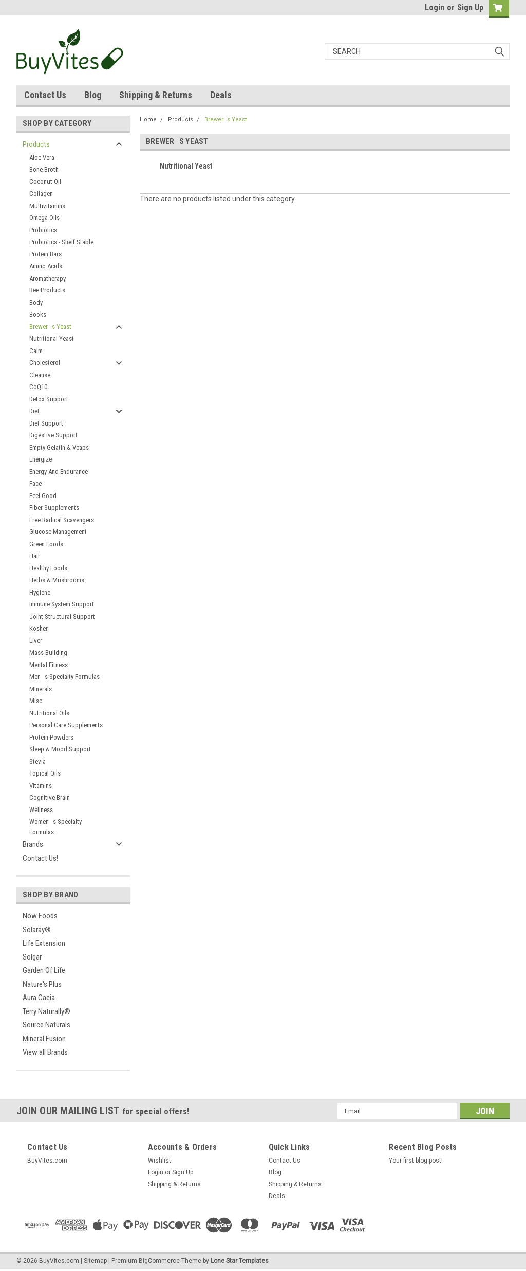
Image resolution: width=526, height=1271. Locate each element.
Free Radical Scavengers (61, 520)
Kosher (38, 628)
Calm (36, 351)
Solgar (32, 957)
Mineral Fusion (44, 1038)
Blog (92, 94)
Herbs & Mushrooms (56, 580)
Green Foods (46, 544)
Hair (34, 556)
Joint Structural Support (62, 616)
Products (36, 144)
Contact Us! (40, 858)
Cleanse (39, 375)
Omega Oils (44, 218)
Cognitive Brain (49, 797)
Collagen (41, 193)
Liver (35, 640)
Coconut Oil (45, 182)
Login (434, 7)
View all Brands (45, 1052)
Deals (221, 94)
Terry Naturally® (46, 1011)
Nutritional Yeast (51, 338)
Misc (35, 701)
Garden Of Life (44, 970)
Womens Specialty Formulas (55, 827)
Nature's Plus (42, 984)
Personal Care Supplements (66, 725)
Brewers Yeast (50, 326)
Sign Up (470, 7)
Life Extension (44, 943)
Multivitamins (47, 206)
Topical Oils (45, 773)
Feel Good (43, 496)
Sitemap (95, 1260)
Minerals (40, 689)
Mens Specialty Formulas (64, 676)
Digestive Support (53, 435)
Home (148, 119)
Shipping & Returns (155, 94)
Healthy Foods (48, 568)
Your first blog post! (416, 1160)
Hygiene (39, 592)
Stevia (37, 761)
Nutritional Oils (49, 713)
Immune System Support (61, 604)
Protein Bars (45, 254)
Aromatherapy (47, 278)
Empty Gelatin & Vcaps (59, 447)
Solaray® (37, 929)
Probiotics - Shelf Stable (61, 242)
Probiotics (43, 230)
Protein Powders (51, 737)
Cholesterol (44, 362)
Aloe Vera (41, 157)
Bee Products (47, 290)
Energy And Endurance (58, 471)
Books (37, 314)
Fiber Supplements (54, 507)
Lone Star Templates (240, 1260)
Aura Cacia (39, 997)
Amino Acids (45, 266)
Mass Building (48, 652)
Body (36, 302)
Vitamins (40, 785)
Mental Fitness (48, 665)
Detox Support (48, 399)
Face (35, 483)
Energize (40, 459)
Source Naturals (46, 1024)
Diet (34, 411)
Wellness (41, 810)
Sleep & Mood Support (60, 749)
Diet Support (46, 423)
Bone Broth (44, 169)
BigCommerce (159, 1260)
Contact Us (45, 94)
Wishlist (159, 1160)
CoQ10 (38, 387)
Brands (33, 844)
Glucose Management (58, 532)
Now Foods (40, 915)
